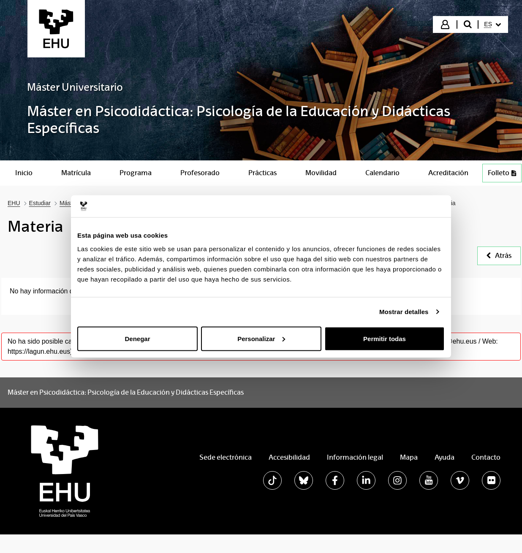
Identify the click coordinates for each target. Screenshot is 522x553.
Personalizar (261, 338)
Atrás (499, 256)
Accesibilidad (289, 457)
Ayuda (444, 457)
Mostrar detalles (404, 311)
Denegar (137, 338)
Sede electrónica (225, 457)
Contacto (485, 457)
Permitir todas (384, 338)
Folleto (502, 173)
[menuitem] (492, 24)
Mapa (409, 457)
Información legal (355, 457)
